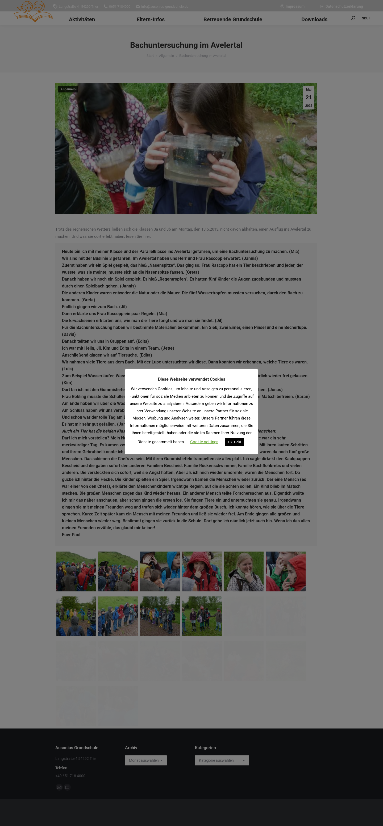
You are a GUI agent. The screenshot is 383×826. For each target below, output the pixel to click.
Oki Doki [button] (234, 442)
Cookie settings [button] (204, 441)
